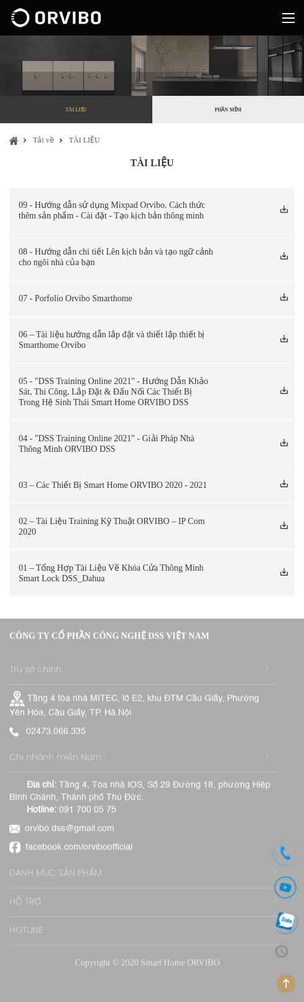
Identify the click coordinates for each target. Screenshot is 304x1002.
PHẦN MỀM (227, 110)
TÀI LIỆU (75, 110)
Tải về (43, 140)
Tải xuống (282, 211)
